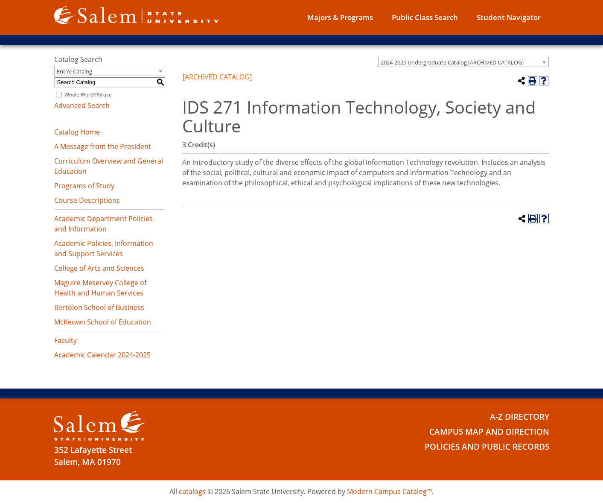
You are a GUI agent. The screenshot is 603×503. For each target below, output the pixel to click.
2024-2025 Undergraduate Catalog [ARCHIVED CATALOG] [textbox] (452, 62)
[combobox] (463, 62)
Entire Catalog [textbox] (74, 71)
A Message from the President (102, 146)
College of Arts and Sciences (99, 268)
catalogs (192, 491)
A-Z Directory (519, 416)
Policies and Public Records (487, 446)
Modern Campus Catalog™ (389, 491)
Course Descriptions (87, 200)
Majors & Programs (340, 17)
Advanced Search (82, 105)
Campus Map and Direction (489, 431)
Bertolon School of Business (99, 307)
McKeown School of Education (102, 322)
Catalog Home (77, 132)
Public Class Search (425, 17)
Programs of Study (84, 185)
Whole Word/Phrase (88, 94)
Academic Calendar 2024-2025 (102, 355)
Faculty (65, 340)
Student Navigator (509, 17)
